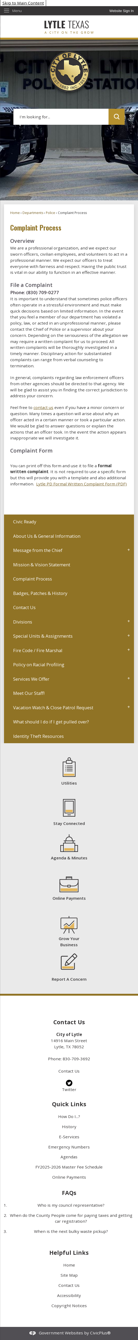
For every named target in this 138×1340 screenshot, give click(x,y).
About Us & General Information (46, 536)
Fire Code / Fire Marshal (37, 650)
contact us (43, 407)
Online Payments (69, 1177)
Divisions (22, 622)
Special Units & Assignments (43, 636)
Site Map (69, 1275)
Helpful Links (69, 1252)
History (69, 1126)
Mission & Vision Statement (41, 565)
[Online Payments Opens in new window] (69, 888)
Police (50, 213)
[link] (121, 10)
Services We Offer (31, 679)
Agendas (69, 1156)
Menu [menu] (17, 10)
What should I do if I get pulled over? (51, 722)
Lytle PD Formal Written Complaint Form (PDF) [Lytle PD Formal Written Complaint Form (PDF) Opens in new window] (81, 483)
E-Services (69, 1136)
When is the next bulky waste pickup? (71, 1231)
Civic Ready (24, 522)
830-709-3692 (76, 1058)
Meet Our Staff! (28, 693)
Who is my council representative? (71, 1205)
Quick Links (69, 1104)
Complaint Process (32, 579)
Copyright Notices (69, 1305)
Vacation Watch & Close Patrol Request (53, 707)
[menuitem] (69, 522)
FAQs (69, 1193)
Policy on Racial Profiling (38, 664)
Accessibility (69, 1295)
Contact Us (24, 607)
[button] (117, 117)
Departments (33, 213)
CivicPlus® (100, 1332)
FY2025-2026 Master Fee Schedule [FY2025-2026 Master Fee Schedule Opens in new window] (69, 1167)
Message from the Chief (37, 550)
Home (15, 213)
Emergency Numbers (69, 1147)
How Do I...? (69, 1116)
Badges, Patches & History (40, 593)
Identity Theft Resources (38, 736)
